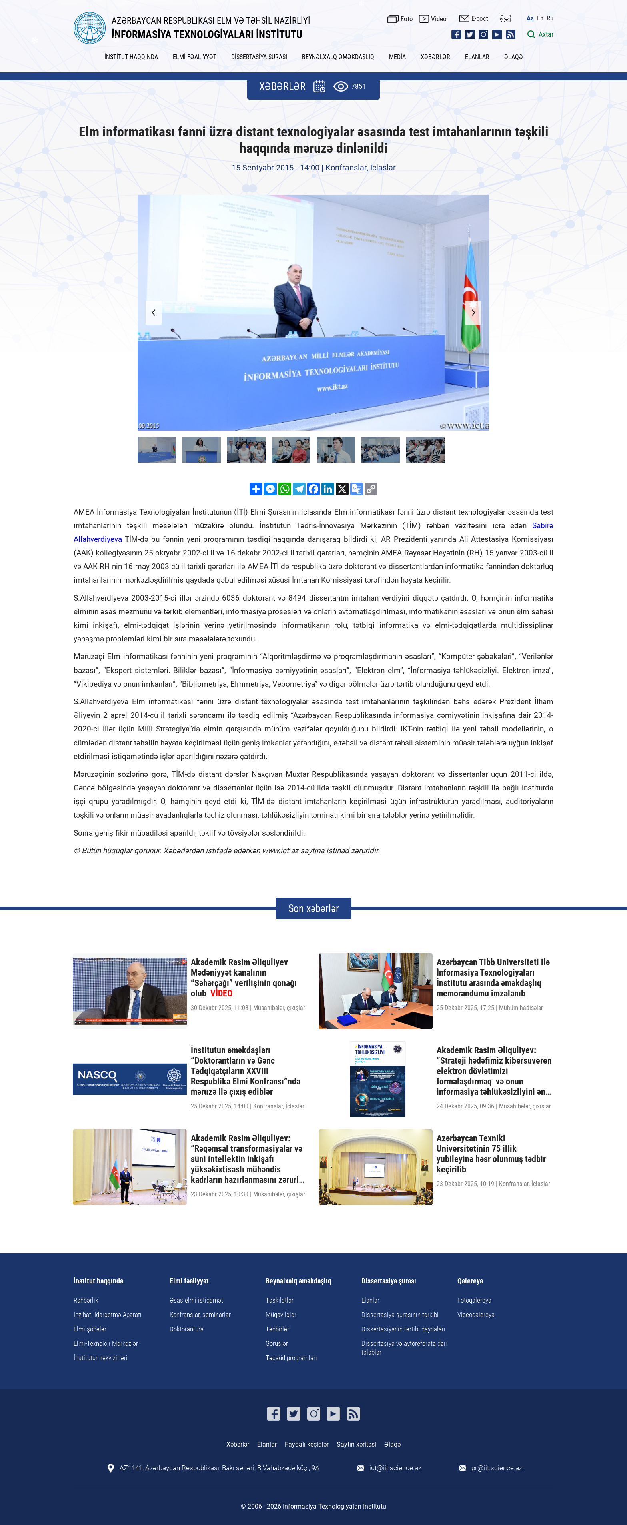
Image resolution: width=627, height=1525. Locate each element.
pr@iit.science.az (496, 1468)
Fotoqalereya (474, 1300)
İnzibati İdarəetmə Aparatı (108, 1315)
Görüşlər (277, 1343)
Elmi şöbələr (90, 1329)
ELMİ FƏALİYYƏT (194, 57)
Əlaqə (392, 1444)
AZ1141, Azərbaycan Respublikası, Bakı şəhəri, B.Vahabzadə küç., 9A (219, 1468)
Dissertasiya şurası (388, 1281)
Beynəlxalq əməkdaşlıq (298, 1281)
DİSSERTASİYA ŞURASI (259, 57)
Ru (550, 18)
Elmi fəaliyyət (189, 1281)
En (540, 18)
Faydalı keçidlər (307, 1444)
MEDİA (397, 57)
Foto (407, 19)
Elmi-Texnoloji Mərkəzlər (106, 1343)
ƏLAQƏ (513, 57)
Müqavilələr (281, 1315)
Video (439, 19)
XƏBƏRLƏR (435, 57)
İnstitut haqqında (98, 1281)
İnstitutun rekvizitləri (101, 1358)
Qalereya (470, 1281)
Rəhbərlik (86, 1300)
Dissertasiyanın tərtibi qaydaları (403, 1329)
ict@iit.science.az (395, 1468)
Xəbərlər (237, 1444)
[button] (473, 313)
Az (530, 18)
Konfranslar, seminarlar (200, 1315)
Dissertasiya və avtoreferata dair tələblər (404, 1347)
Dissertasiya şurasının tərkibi (400, 1315)
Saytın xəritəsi (356, 1444)
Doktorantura (187, 1329)
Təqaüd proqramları (291, 1358)
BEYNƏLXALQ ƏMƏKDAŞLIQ (338, 57)
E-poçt (479, 18)
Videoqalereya (476, 1315)
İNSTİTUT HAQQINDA (131, 57)
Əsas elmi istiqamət (196, 1300)
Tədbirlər (277, 1329)
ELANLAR (477, 57)
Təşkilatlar (280, 1300)
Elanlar (370, 1300)
